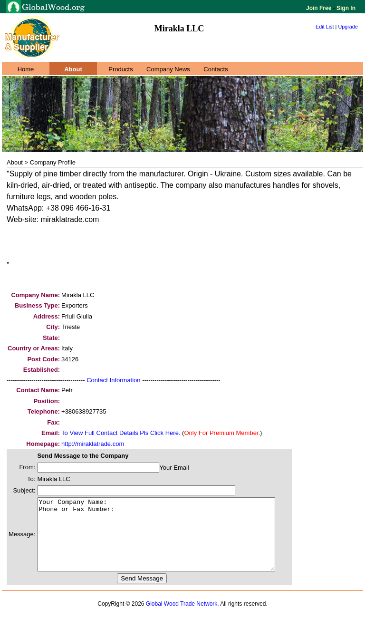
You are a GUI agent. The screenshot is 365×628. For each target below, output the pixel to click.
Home (26, 69)
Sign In (345, 8)
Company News (168, 69)
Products (120, 69)
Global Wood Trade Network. (182, 618)
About (73, 69)
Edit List (325, 26)
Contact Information (113, 380)
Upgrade (348, 26)
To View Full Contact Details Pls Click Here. (120, 432)
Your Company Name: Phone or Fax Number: (170, 541)
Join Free (319, 8)
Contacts (215, 69)
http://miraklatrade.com (92, 443)
